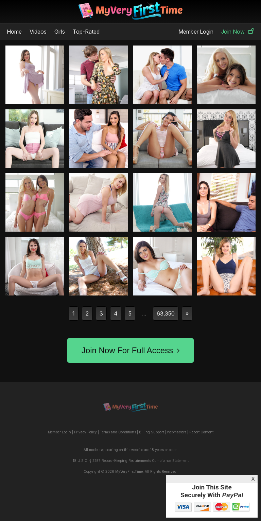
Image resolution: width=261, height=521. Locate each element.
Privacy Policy (85, 432)
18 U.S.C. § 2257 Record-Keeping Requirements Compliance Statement (131, 461)
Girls (59, 31)
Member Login (195, 31)
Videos (38, 31)
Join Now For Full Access (130, 350)
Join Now (237, 31)
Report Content (201, 432)
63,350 (166, 313)
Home (14, 31)
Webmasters (176, 432)
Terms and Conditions (118, 432)
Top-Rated (86, 31)
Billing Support (151, 432)
